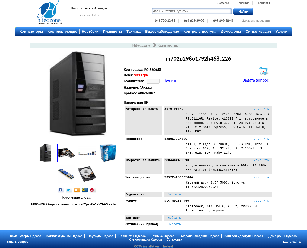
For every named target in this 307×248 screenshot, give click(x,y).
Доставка (223, 3)
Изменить (261, 109)
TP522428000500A (178, 177)
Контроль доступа (200, 31)
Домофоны (231, 31)
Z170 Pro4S (174, 109)
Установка (174, 239)
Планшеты (112, 31)
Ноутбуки (90, 31)
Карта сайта (292, 241)
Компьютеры (31, 31)
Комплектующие (62, 31)
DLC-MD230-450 (176, 201)
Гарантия (243, 3)
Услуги (281, 31)
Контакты (264, 3)
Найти (243, 11)
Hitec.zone (141, 45)
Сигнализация (258, 31)
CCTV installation (89, 15)
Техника (133, 31)
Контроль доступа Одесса (243, 236)
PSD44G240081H (176, 160)
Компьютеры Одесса (25, 236)
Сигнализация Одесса (145, 239)
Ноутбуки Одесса (100, 236)
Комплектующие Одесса (64, 236)
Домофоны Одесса (282, 236)
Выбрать (174, 194)
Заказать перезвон (256, 21)
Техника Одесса (162, 236)
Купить (171, 80)
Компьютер (168, 45)
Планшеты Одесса (132, 236)
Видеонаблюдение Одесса (199, 236)
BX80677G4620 (175, 139)
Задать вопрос (256, 80)
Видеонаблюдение (162, 31)
